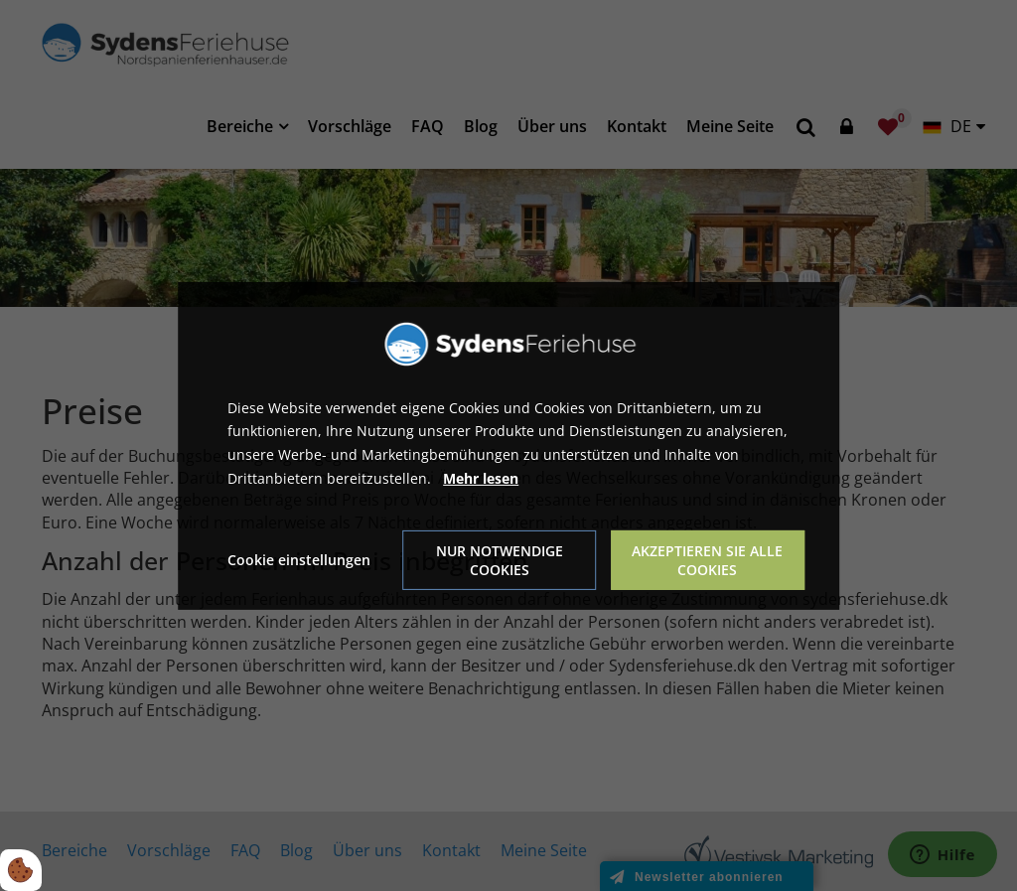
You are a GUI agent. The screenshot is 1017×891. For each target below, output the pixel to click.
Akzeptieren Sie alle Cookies (707, 560)
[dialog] (508, 445)
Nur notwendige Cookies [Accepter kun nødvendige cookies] (499, 560)
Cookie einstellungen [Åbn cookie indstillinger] (298, 559)
